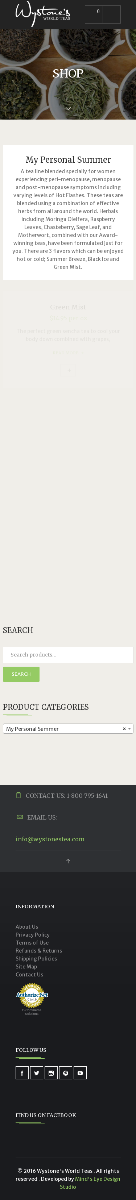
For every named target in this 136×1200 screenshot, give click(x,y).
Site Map (26, 966)
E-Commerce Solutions (31, 1012)
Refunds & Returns (39, 950)
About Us (27, 927)
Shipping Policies (36, 958)
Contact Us (29, 974)
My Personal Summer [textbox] (66, 729)
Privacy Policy (33, 935)
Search (21, 674)
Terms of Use (32, 942)
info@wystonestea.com (50, 839)
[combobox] (68, 729)
